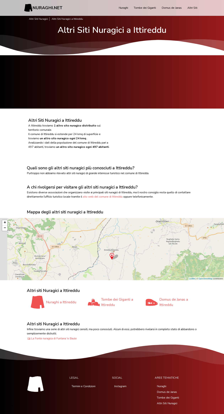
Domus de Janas (172, 8)
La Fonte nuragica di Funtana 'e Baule (54, 338)
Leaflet (192, 279)
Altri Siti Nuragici (38, 19)
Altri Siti (192, 8)
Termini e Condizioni (83, 386)
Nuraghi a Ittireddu (61, 302)
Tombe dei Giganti (145, 8)
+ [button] (5, 222)
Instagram (120, 386)
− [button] (5, 228)
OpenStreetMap (205, 279)
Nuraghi (123, 8)
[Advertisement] (112, 82)
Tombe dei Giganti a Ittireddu (117, 302)
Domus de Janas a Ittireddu (173, 302)
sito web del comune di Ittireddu (103, 197)
